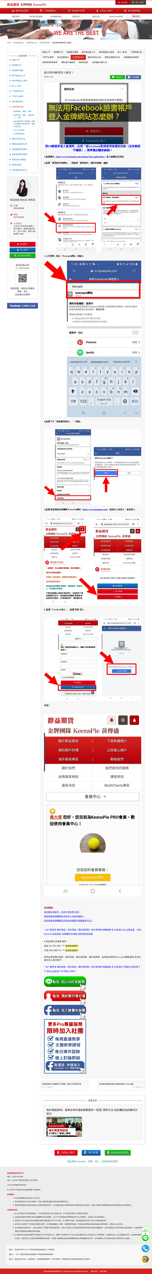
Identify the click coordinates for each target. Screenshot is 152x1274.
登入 (137, 2)
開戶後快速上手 (18, 76)
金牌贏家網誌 (56, 17)
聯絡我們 (94, 1271)
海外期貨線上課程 (19, 81)
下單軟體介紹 (17, 91)
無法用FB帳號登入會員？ (62, 43)
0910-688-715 (55, 950)
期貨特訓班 (16, 165)
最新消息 (96, 17)
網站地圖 (103, 1271)
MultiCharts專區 (116, 17)
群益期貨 (13, 4)
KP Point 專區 (19, 130)
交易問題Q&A (31, 43)
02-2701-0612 (55, 946)
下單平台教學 (17, 96)
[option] (23, 237)
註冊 (141, 2)
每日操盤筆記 (17, 102)
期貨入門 (16, 60)
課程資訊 (76, 17)
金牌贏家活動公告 (19, 170)
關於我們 (16, 17)
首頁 (9, 43)
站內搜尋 (124, 2)
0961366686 (19, 208)
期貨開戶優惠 (17, 70)
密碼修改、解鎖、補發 (23, 111)
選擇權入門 (16, 65)
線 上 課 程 (16, 86)
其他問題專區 (44, 43)
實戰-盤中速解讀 (19, 160)
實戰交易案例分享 (19, 144)
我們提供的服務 (36, 17)
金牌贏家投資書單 (19, 149)
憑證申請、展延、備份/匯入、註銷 (24, 116)
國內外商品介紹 (18, 139)
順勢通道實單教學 (19, 154)
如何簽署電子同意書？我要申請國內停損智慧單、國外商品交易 (24, 123)
